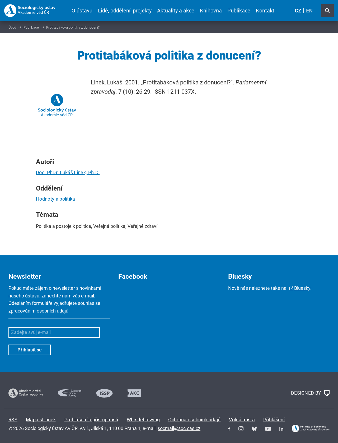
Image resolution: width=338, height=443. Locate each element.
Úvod (12, 27)
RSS (12, 419)
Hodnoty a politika (55, 199)
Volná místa (242, 419)
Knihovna (211, 10)
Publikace (238, 10)
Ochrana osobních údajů (194, 419)
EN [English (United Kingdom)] (309, 10)
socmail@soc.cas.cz (179, 428)
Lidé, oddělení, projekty (125, 10)
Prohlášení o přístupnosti (91, 419)
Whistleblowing (143, 419)
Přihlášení (274, 419)
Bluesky (302, 288)
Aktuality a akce (175, 10)
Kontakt (265, 10)
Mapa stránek (41, 419)
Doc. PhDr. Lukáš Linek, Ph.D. (68, 172)
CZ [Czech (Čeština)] (298, 10)
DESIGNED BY (310, 393)
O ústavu (82, 10)
